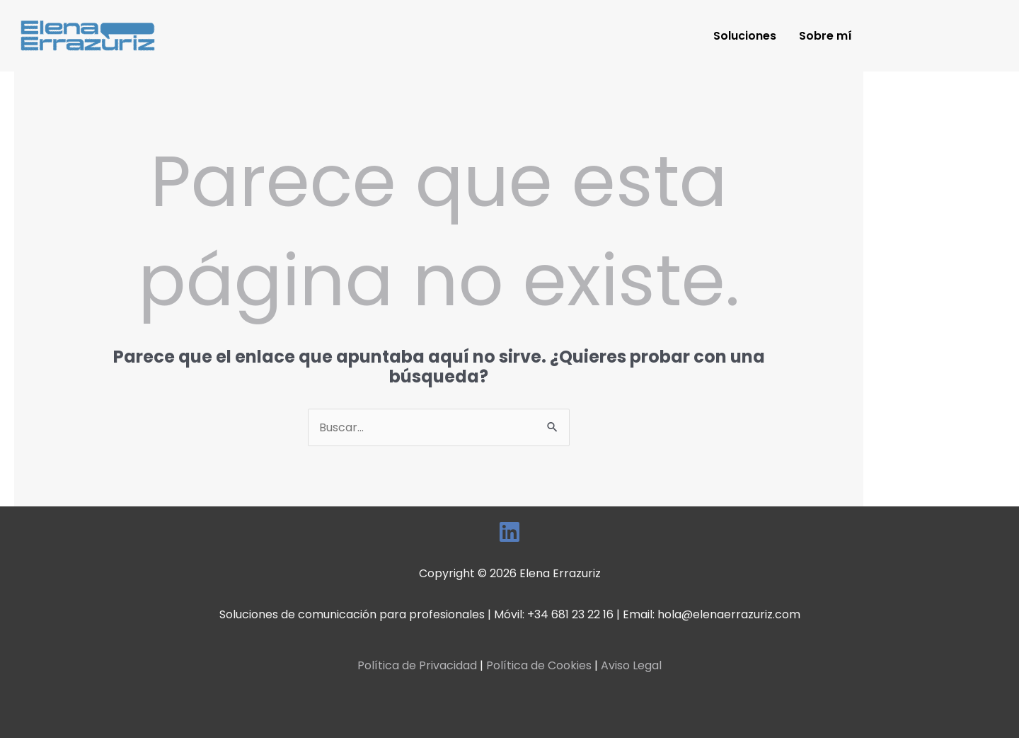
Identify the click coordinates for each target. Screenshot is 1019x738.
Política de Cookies (539, 665)
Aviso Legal (631, 665)
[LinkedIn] (509, 532)
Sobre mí (825, 36)
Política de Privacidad (417, 665)
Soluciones (744, 36)
